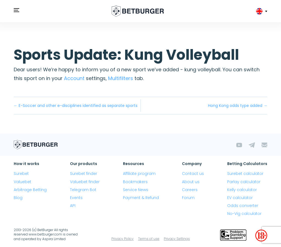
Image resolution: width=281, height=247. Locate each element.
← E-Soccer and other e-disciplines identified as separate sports (75, 105)
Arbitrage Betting (30, 189)
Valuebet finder (85, 181)
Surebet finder (83, 173)
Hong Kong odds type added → (237, 105)
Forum (188, 197)
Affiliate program (139, 173)
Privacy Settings (177, 238)
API (72, 205)
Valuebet (22, 181)
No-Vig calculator (244, 213)
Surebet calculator (245, 173)
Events (76, 197)
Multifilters (120, 78)
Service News (135, 189)
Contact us (193, 173)
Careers (190, 189)
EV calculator (240, 197)
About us (190, 181)
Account (74, 78)
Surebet (21, 173)
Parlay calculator (243, 181)
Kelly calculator (242, 189)
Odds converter (242, 205)
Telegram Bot (83, 189)
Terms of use (148, 238)
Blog (18, 197)
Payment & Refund (141, 197)
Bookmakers (135, 181)
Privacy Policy (122, 238)
